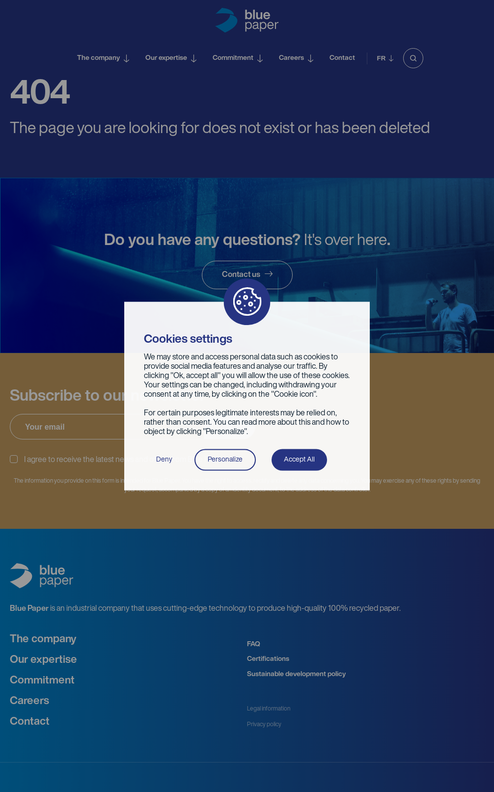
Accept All (299, 459)
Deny (164, 459)
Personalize (225, 459)
